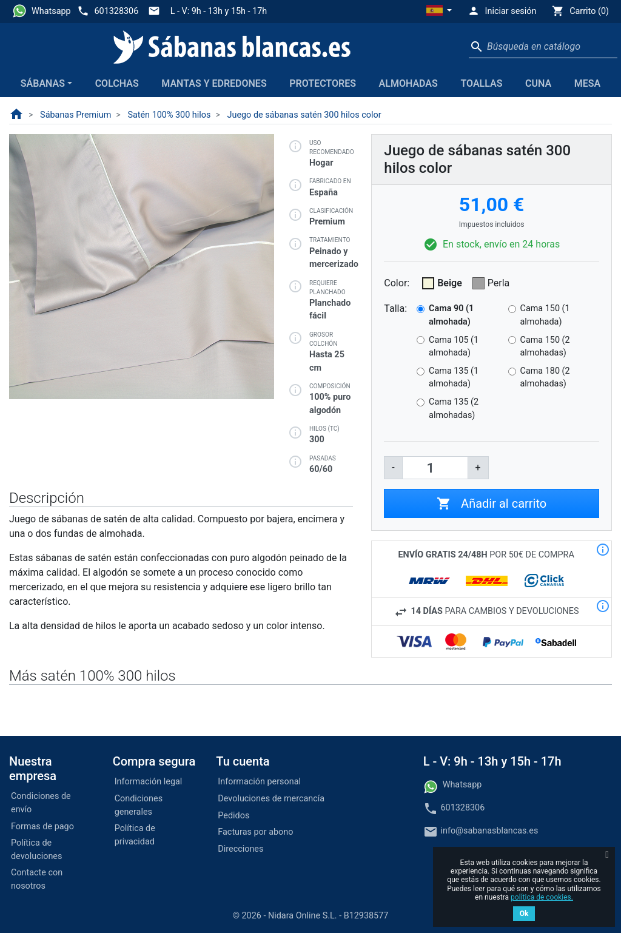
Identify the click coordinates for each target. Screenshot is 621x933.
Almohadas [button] (408, 83)
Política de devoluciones (36, 849)
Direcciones (240, 849)
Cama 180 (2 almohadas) (545, 377)
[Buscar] (543, 46)
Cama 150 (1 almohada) (545, 315)
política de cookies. (542, 897)
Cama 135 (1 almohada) (453, 377)
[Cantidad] (435, 467)
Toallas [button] (481, 83)
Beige (449, 283)
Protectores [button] (322, 83)
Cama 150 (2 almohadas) (545, 347)
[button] (439, 11)
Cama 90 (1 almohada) (451, 315)
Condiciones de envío (41, 803)
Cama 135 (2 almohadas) (453, 408)
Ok (524, 913)
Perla (499, 283)
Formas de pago (42, 826)
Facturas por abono (255, 832)
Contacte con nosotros (36, 879)
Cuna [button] (538, 83)
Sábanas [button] (43, 83)
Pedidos (233, 815)
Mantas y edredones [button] (213, 83)
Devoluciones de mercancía (271, 798)
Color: (396, 283)
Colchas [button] (117, 83)
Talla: (395, 308)
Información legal (149, 781)
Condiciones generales (139, 805)
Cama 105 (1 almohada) (453, 347)
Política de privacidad (135, 835)
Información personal (259, 781)
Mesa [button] (587, 83)
